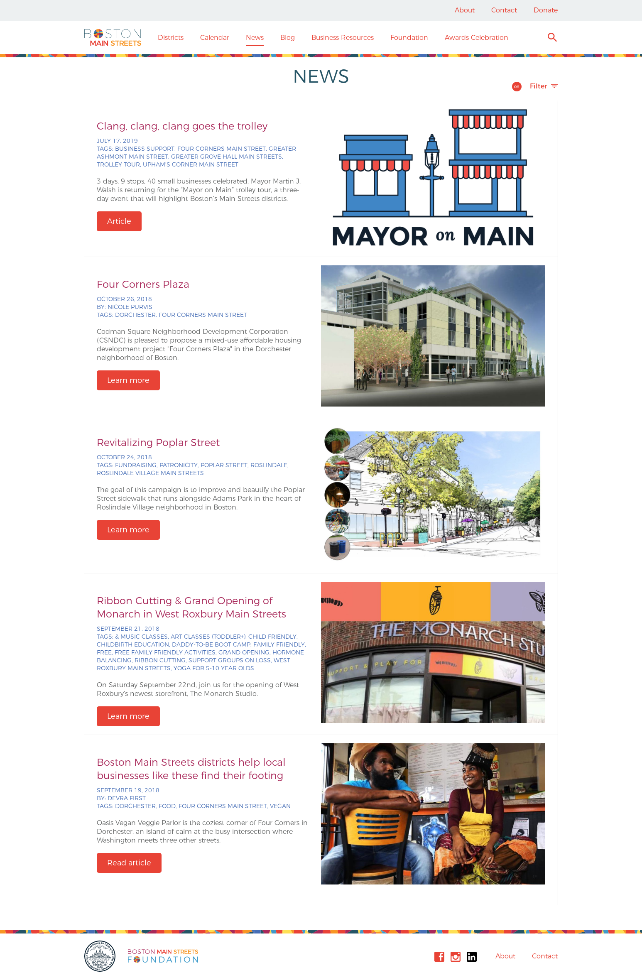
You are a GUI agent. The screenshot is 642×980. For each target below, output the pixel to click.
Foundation (409, 38)
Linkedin (472, 957)
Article (119, 221)
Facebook (439, 957)
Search (552, 38)
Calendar (214, 38)
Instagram (456, 957)
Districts (171, 38)
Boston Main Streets (112, 37)
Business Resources (342, 38)
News (255, 38)
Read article (129, 862)
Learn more (128, 380)
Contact (504, 10)
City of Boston (101, 956)
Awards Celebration (476, 38)
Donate (546, 10)
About (465, 10)
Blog (287, 38)
